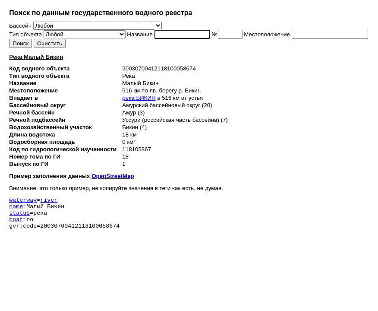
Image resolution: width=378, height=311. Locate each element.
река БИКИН (138, 98)
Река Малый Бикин (36, 57)
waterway (23, 201)
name (16, 209)
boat (16, 224)
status (19, 216)
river (48, 201)
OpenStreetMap (112, 176)
